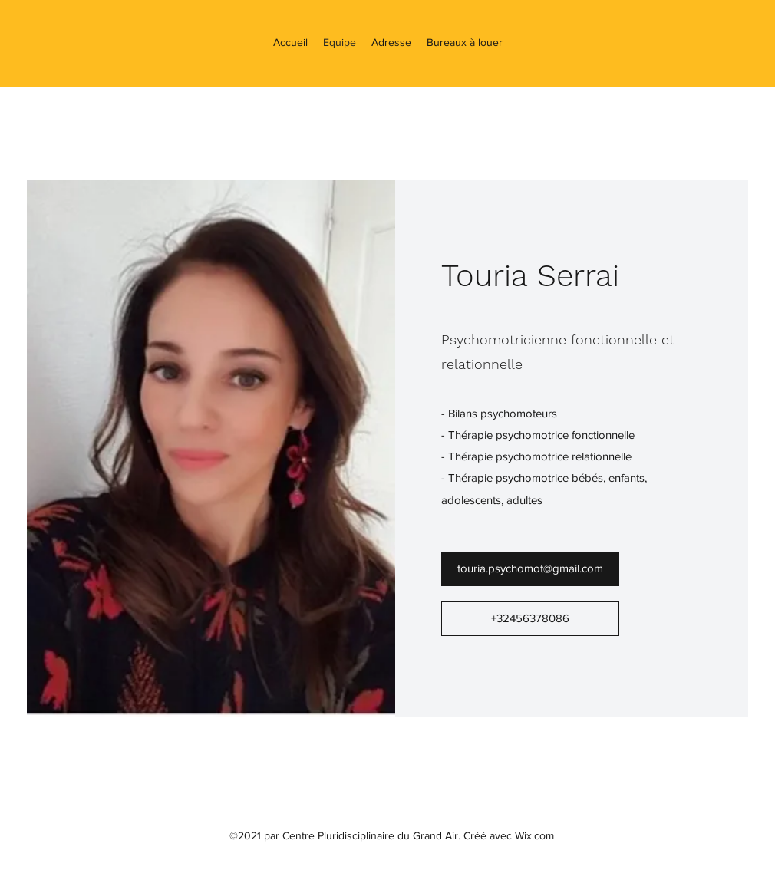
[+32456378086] (530, 618)
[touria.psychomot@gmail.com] (530, 569)
